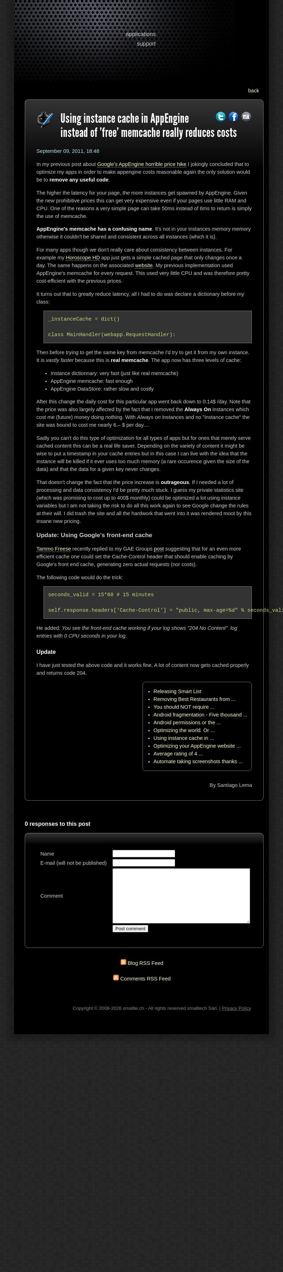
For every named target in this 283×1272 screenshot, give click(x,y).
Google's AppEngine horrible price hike (141, 164)
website (144, 265)
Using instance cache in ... (184, 738)
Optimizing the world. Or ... (184, 730)
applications (141, 34)
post (159, 549)
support (146, 44)
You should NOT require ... (184, 707)
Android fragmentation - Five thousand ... (201, 715)
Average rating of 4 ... (178, 753)
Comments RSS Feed (145, 989)
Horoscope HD (83, 257)
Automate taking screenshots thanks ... (198, 761)
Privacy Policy (236, 1018)
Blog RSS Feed (145, 974)
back (253, 90)
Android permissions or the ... (187, 722)
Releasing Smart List (177, 691)
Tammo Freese (53, 549)
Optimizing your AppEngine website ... (197, 746)
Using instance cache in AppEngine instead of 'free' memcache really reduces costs (148, 125)
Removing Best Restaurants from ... (195, 699)
